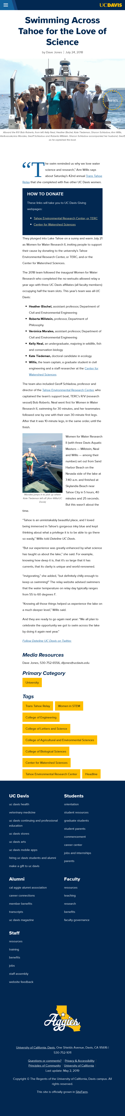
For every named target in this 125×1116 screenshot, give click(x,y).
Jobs (12, 965)
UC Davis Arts (17, 841)
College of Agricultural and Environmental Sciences (60, 740)
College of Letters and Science (46, 728)
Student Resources (76, 812)
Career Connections (22, 895)
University (32, 682)
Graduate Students (76, 820)
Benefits (69, 911)
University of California (79, 1065)
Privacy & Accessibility (79, 1060)
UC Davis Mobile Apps (23, 849)
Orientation (71, 804)
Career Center (73, 844)
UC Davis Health (19, 804)
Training (14, 949)
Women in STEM (69, 706)
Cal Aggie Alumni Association (28, 887)
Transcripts (16, 911)
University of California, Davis (35, 1047)
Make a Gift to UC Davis (24, 866)
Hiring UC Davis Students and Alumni (32, 857)
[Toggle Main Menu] (6, 5)
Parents (69, 861)
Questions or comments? (45, 1060)
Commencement (75, 836)
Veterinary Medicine (22, 812)
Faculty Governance (77, 920)
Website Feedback (21, 981)
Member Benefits (20, 903)
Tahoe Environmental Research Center (68, 390)
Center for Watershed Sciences (55, 224)
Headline (91, 774)
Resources (70, 887)
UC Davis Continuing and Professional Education (33, 823)
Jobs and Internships (77, 853)
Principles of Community (44, 1065)
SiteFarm (82, 1091)
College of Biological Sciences (46, 751)
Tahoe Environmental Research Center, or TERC (66, 218)
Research (70, 903)
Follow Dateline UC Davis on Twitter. (46, 640)
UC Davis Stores (19, 833)
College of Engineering (41, 717)
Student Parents (74, 828)
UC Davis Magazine (21, 920)
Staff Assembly (18, 973)
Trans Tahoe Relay (38, 706)
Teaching (70, 895)
